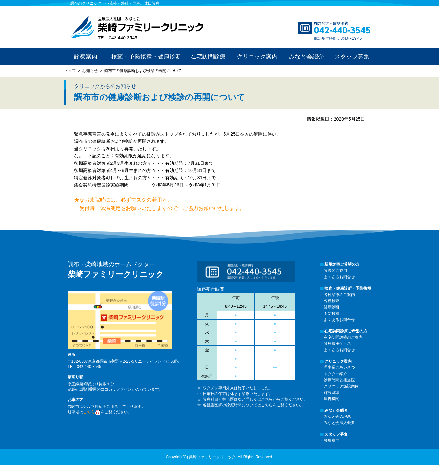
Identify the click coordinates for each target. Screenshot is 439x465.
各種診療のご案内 (339, 294)
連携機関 (331, 398)
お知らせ (90, 71)
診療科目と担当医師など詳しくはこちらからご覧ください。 (255, 399)
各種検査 (331, 301)
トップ (70, 71)
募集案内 (331, 440)
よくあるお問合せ (339, 277)
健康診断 (331, 307)
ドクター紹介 (335, 374)
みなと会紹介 (306, 56)
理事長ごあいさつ (339, 367)
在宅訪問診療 (208, 56)
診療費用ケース (337, 343)
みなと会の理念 (337, 416)
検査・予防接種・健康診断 (146, 56)
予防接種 (331, 313)
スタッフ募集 (352, 56)
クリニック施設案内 (341, 386)
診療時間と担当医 (339, 380)
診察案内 (85, 56)
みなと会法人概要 (339, 422)
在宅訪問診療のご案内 (343, 337)
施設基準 (331, 392)
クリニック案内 (257, 56)
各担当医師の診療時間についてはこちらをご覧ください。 (253, 405)
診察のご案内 (335, 270)
